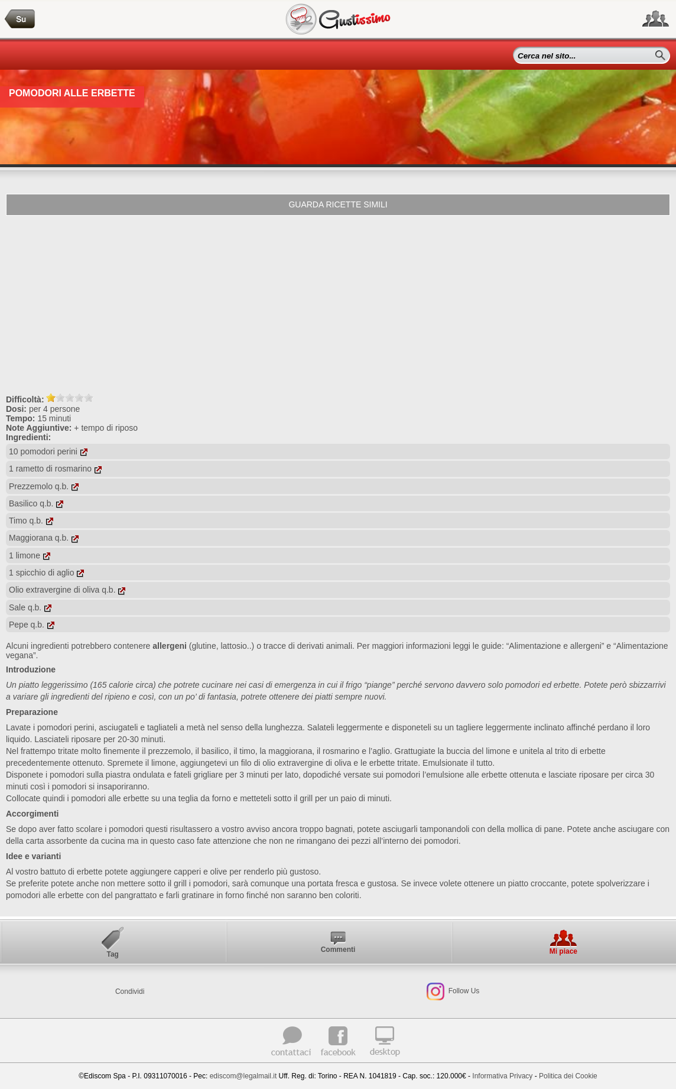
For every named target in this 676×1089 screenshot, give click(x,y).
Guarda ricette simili (337, 204)
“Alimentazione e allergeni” (555, 646)
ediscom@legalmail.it (243, 1076)
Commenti (338, 949)
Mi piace (563, 951)
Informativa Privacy (502, 1076)
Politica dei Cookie (568, 1076)
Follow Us (462, 991)
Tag (112, 954)
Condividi (129, 991)
